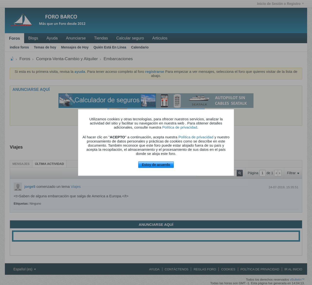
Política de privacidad (179, 127)
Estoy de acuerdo (156, 165)
